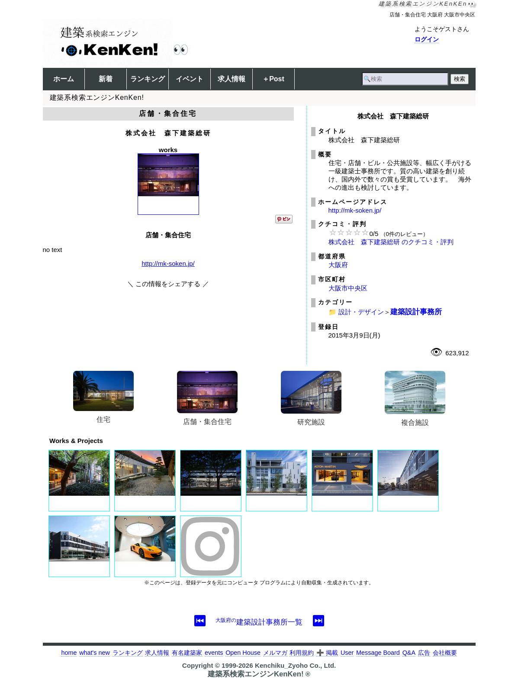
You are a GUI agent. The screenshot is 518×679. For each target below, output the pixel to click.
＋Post (273, 79)
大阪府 (338, 264)
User (347, 652)
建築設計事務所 (416, 312)
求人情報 (231, 79)
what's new (94, 652)
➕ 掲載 (327, 652)
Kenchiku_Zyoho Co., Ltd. (295, 665)
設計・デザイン (361, 312)
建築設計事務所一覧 (259, 622)
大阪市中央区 (347, 288)
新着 (106, 79)
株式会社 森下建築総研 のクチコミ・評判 (391, 241)
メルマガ (275, 652)
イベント (189, 79)
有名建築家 (187, 652)
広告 (424, 652)
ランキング (147, 79)
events (214, 652)
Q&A (408, 652)
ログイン (427, 39)
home (69, 652)
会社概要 (445, 652)
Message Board (378, 652)
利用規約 (302, 652)
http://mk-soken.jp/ (168, 263)
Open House (243, 652)
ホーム (63, 79)
